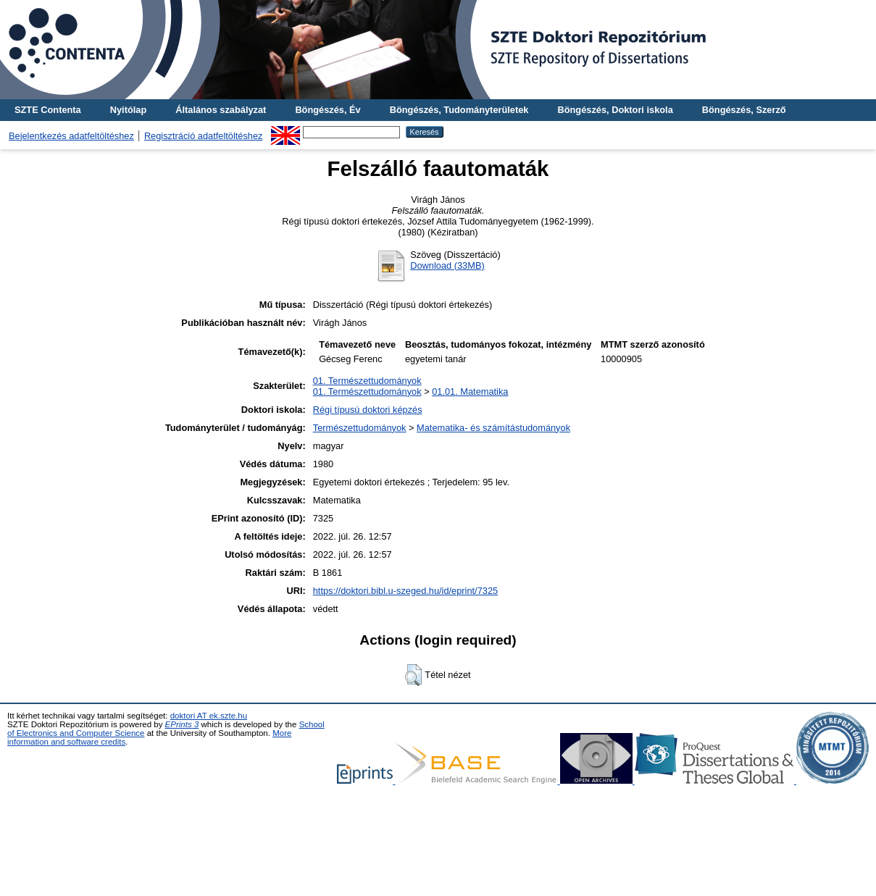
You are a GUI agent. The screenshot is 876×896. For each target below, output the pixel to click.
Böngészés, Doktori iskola (614, 109)
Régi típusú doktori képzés (367, 409)
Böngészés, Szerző (744, 109)
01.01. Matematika (470, 391)
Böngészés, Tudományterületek (459, 109)
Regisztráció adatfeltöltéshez (203, 135)
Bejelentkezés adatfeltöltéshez (71, 135)
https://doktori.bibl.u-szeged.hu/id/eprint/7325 (405, 590)
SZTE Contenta (47, 109)
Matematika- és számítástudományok (493, 427)
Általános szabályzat (220, 109)
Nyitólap (128, 109)
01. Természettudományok (367, 380)
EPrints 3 (182, 724)
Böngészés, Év (327, 109)
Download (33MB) (447, 265)
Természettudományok (359, 427)
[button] (413, 675)
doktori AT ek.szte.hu (208, 715)
